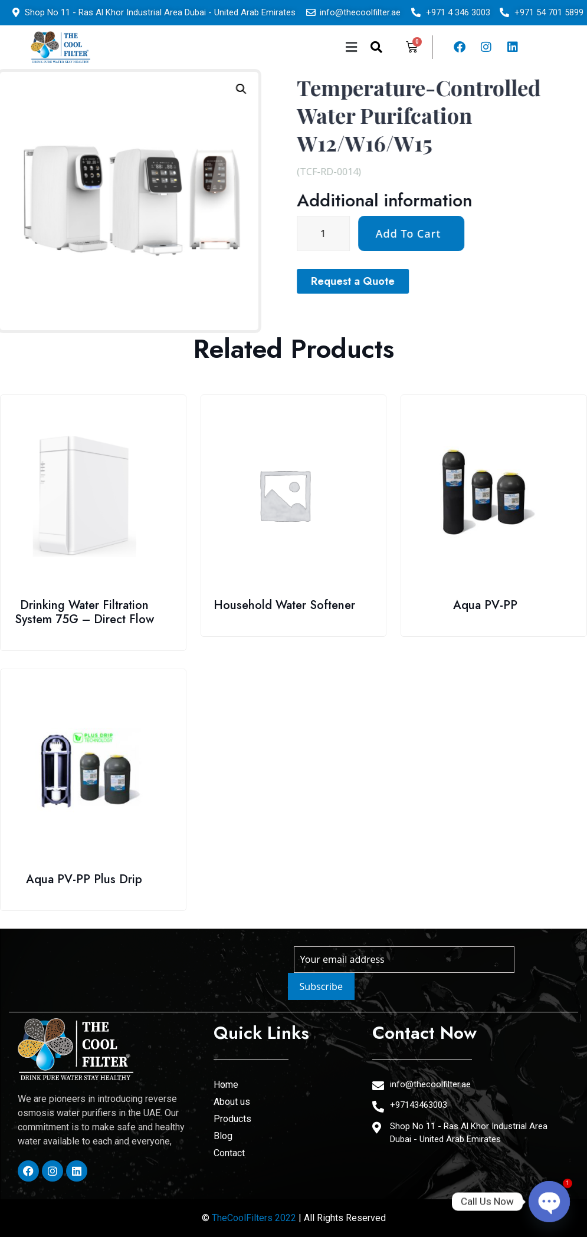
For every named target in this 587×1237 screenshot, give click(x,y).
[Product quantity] (444, 233)
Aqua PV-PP (485, 605)
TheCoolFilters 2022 (254, 1217)
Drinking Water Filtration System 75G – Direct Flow (84, 612)
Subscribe (321, 986)
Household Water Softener (284, 605)
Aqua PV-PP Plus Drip (84, 879)
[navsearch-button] (376, 47)
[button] (264, 47)
